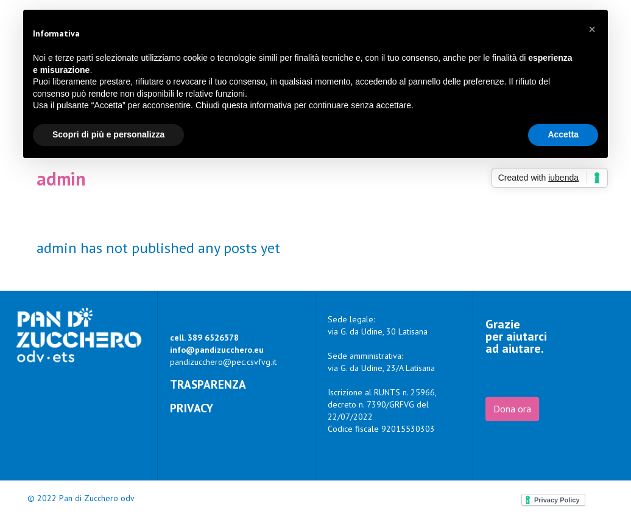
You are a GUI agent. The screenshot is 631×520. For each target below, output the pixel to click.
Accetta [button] (563, 134)
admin (61, 178)
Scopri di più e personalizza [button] (108, 134)
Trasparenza (208, 384)
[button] (592, 29)
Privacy (191, 407)
